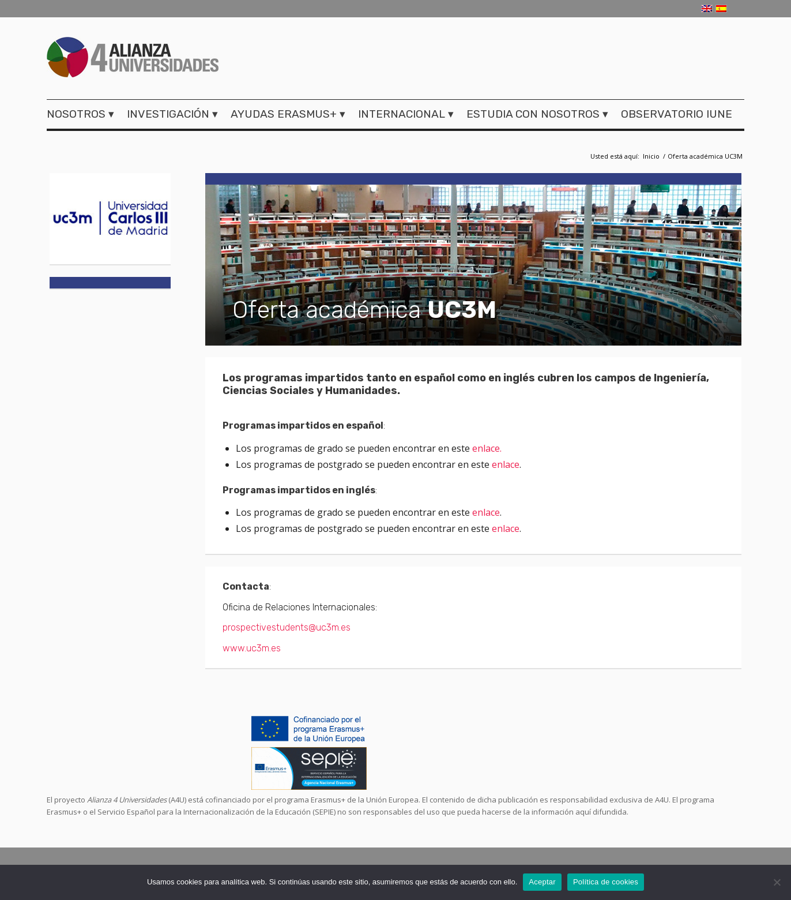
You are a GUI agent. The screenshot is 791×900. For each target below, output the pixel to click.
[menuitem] (83, 114)
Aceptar (542, 881)
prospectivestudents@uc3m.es (287, 627)
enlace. (487, 448)
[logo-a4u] (133, 59)
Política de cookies (605, 881)
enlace (505, 464)
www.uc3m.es (252, 648)
